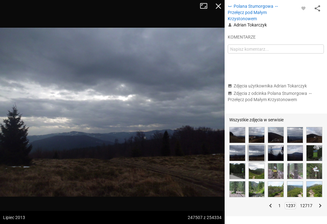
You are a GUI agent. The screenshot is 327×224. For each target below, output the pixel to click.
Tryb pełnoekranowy (206, 6)
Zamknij (218, 6)
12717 (306, 205)
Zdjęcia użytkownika (267, 85)
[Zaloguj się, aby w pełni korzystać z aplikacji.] (303, 8)
